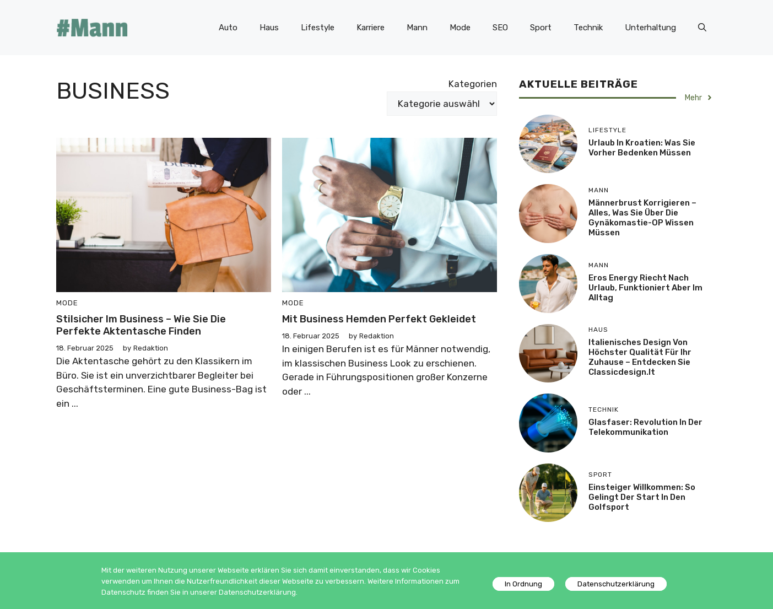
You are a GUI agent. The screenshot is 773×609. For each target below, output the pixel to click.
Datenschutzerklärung (616, 584)
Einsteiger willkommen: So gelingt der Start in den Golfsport (641, 497)
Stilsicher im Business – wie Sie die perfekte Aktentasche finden (141, 325)
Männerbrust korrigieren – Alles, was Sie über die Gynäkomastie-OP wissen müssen (642, 218)
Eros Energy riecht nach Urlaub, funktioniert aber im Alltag (645, 288)
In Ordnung (523, 584)
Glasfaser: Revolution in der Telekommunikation (645, 427)
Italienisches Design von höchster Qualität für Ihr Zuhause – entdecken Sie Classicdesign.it (639, 357)
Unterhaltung (650, 28)
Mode (460, 28)
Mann (417, 28)
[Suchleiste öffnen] (702, 27)
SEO (500, 28)
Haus (269, 28)
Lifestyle (317, 28)
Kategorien (472, 83)
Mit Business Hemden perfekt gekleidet (379, 319)
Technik (588, 28)
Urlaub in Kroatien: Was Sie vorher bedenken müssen (641, 148)
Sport (541, 28)
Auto (228, 28)
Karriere (370, 28)
